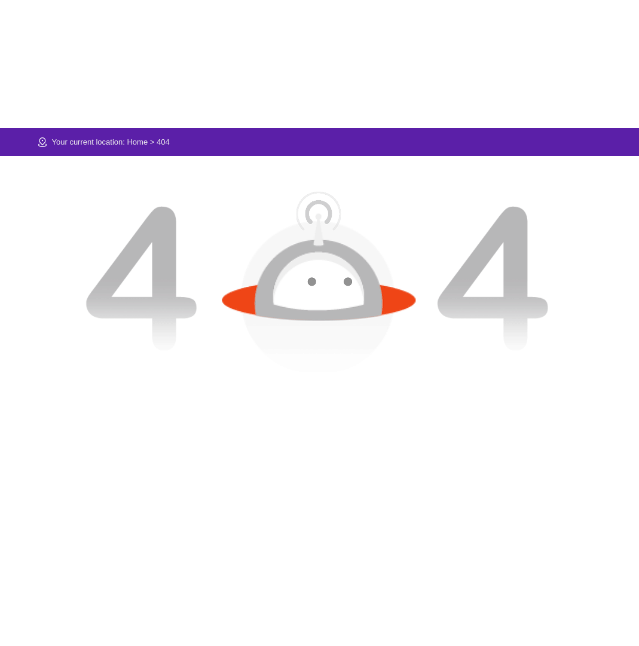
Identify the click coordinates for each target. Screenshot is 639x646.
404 (163, 141)
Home (137, 141)
